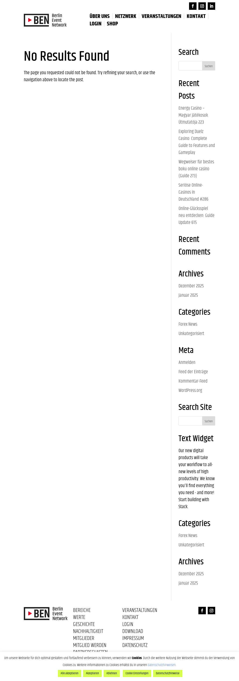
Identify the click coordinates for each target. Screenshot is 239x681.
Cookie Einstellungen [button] (137, 673)
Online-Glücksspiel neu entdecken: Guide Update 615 (196, 215)
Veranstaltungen (161, 16)
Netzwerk (125, 16)
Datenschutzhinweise (167, 673)
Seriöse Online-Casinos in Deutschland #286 (193, 192)
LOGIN (96, 24)
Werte (79, 618)
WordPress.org (190, 390)
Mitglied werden (89, 646)
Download (132, 632)
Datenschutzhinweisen (162, 665)
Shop (112, 24)
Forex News (188, 324)
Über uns (100, 16)
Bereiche (82, 611)
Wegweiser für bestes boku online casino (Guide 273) (196, 169)
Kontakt (196, 16)
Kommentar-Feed (193, 381)
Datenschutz (135, 646)
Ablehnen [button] (111, 673)
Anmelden (187, 362)
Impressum (133, 639)
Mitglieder (83, 639)
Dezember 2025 (191, 286)
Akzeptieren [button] (92, 673)
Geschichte (84, 625)
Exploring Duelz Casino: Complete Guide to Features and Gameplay (197, 142)
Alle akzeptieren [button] (69, 673)
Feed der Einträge (193, 372)
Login (127, 625)
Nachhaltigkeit (88, 632)
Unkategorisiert (191, 333)
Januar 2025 (188, 295)
